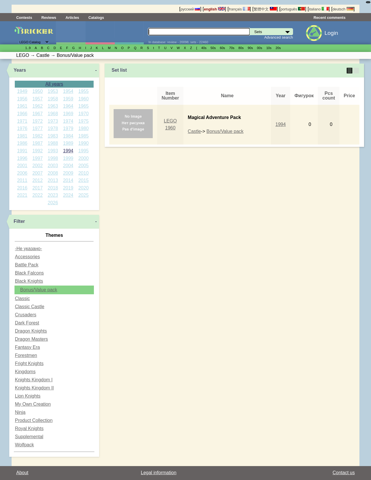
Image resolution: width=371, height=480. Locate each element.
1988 (53, 143)
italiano (319, 9)
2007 (37, 173)
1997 (37, 158)
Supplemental (29, 436)
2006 (22, 173)
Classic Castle (29, 306)
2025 (83, 195)
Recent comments (329, 17)
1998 (53, 158)
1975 (83, 121)
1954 (68, 91)
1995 (83, 150)
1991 (22, 150)
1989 (68, 143)
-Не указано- (28, 248)
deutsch (342, 9)
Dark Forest (27, 322)
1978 (53, 128)
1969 (68, 113)
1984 (68, 135)
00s (259, 48)
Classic (22, 298)
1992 (37, 150)
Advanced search (278, 37)
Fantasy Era (27, 347)
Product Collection (33, 420)
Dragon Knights (31, 331)
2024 (68, 195)
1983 (53, 135)
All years (54, 84)
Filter (19, 221)
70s (231, 48)
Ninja (20, 412)
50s (213, 48)
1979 (68, 128)
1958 (53, 98)
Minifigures (100, 32)
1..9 (28, 48)
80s (241, 48)
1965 (83, 106)
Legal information (159, 472)
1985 (83, 135)
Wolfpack (24, 444)
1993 (53, 150)
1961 (22, 106)
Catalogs (96, 17)
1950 (37, 91)
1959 (68, 98)
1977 (37, 128)
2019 (68, 187)
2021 (22, 195)
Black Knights (29, 281)
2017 (37, 187)
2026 (53, 202)
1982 (37, 135)
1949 (22, 91)
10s (269, 48)
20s (278, 48)
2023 (53, 195)
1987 (37, 143)
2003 (53, 165)
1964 (68, 106)
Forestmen (26, 355)
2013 (53, 180)
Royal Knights (29, 428)
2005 (83, 165)
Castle (194, 131)
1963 (53, 106)
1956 (22, 98)
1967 (37, 113)
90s (250, 48)
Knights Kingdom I (33, 379)
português (293, 9)
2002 (37, 165)
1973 (53, 121)
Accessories (27, 256)
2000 (83, 158)
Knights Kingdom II (34, 387)
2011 (22, 180)
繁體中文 (265, 9)
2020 (83, 187)
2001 (22, 165)
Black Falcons (29, 272)
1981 (22, 135)
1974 (68, 121)
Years (20, 70)
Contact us (344, 472)
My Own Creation (33, 404)
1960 (83, 98)
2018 (53, 187)
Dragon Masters (31, 339)
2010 (83, 173)
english (214, 9)
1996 (22, 158)
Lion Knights (27, 396)
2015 (83, 180)
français (239, 9)
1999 (68, 158)
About (22, 472)
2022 (37, 195)
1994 (68, 150)
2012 (37, 180)
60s (222, 48)
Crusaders (25, 314)
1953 (53, 91)
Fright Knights (29, 363)
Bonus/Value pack (38, 289)
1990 (83, 143)
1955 (83, 91)
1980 (83, 128)
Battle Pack (26, 264)
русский (190, 9)
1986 (22, 143)
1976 (22, 128)
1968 (53, 113)
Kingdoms (25, 371)
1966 (22, 113)
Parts (129, 32)
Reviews (48, 17)
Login (331, 33)
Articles (72, 17)
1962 (37, 106)
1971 (22, 121)
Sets (70, 32)
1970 (83, 113)
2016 (22, 187)
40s (203, 48)
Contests (24, 17)
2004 (68, 165)
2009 (68, 173)
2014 (68, 180)
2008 (53, 173)
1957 (37, 98)
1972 (37, 121)
